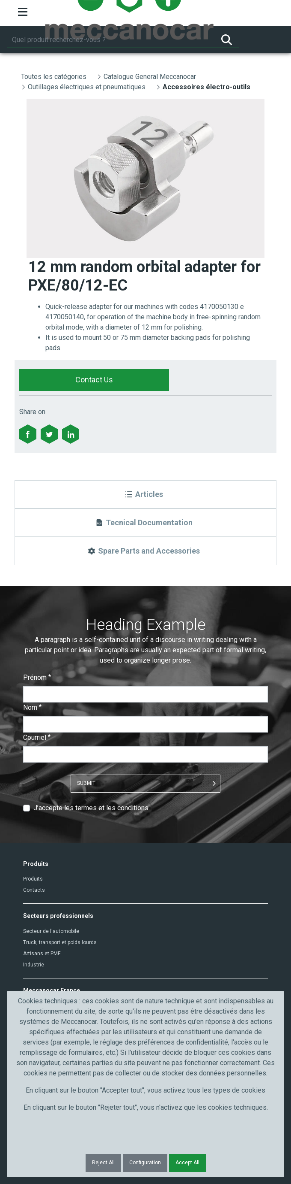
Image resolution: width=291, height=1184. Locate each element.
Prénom (37, 677)
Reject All (103, 1163)
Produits (33, 879)
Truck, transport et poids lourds (60, 942)
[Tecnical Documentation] (145, 523)
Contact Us (94, 379)
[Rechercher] (110, 40)
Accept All (187, 1163)
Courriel (36, 737)
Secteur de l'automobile (51, 931)
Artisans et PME (42, 954)
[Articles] (145, 494)
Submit (86, 783)
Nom (32, 707)
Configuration (145, 1163)
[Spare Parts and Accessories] (145, 551)
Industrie (33, 965)
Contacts (34, 890)
